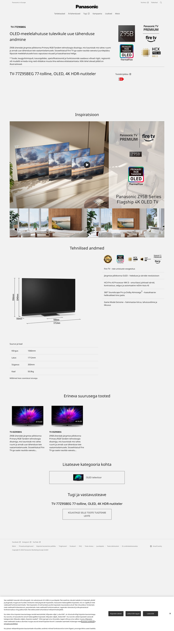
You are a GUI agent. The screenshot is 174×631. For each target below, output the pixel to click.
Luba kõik (150, 613)
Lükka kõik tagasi (133, 613)
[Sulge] (170, 613)
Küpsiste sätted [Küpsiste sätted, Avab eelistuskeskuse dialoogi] (116, 613)
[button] (87, 592)
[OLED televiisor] (87, 555)
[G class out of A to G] (121, 157)
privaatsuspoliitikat (11, 624)
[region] (87, 614)
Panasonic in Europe (19, 2)
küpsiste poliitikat (87, 621)
